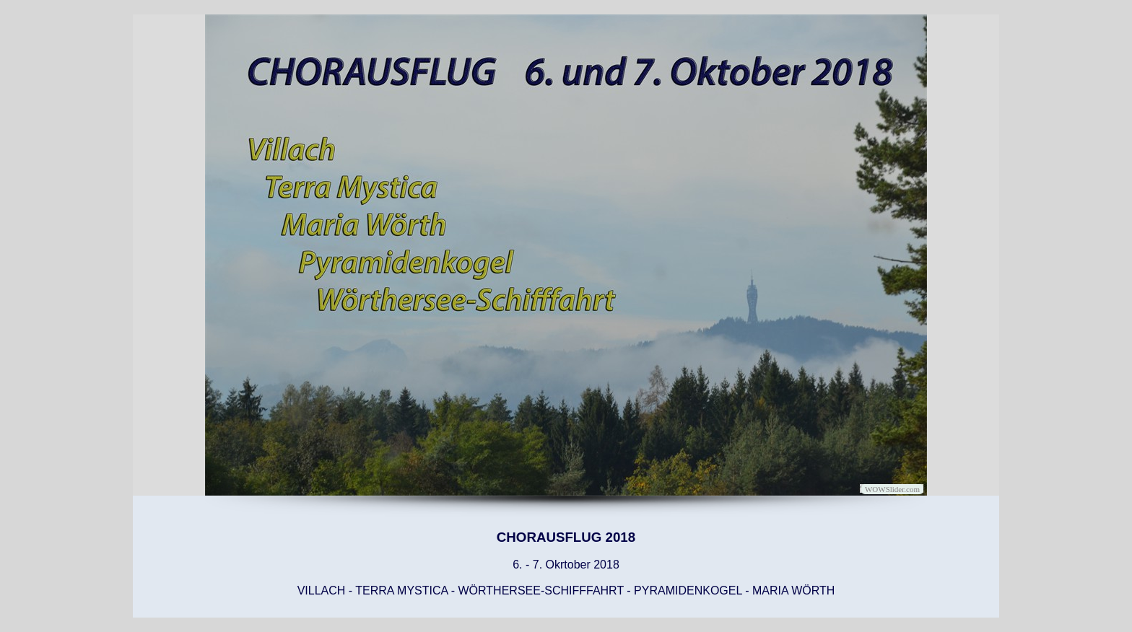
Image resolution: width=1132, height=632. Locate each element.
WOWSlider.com (892, 489)
